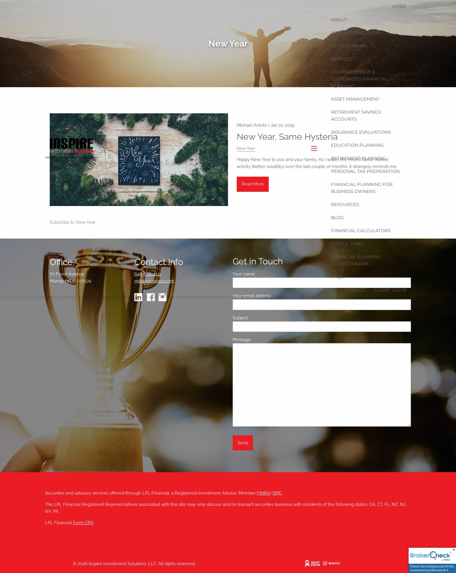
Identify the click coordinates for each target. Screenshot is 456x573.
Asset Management (355, 99)
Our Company (348, 46)
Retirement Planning (358, 158)
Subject (261, 317)
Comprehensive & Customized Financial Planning (359, 79)
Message (263, 339)
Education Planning (357, 145)
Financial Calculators (361, 230)
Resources (345, 204)
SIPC (277, 493)
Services (342, 59)
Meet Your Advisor (355, 32)
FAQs (337, 277)
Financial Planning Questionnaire (356, 260)
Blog (337, 217)
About (339, 19)
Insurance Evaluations (361, 132)
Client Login (390, 290)
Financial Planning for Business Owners (362, 188)
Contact (355, 290)
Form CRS (83, 522)
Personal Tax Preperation (365, 171)
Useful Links (347, 243)
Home (399, 6)
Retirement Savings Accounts (356, 115)
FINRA (263, 493)
